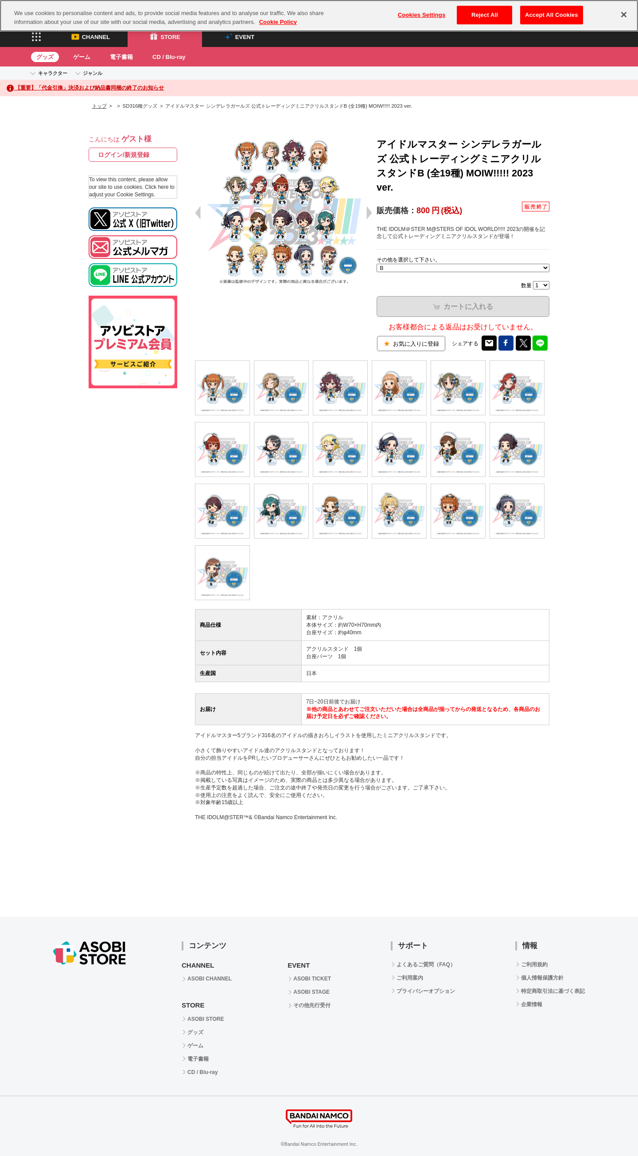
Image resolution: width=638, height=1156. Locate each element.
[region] (319, 15)
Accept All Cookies (551, 15)
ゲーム (81, 57)
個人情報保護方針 (542, 978)
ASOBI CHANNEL (209, 979)
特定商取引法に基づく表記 (553, 991)
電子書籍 (121, 57)
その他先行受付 (312, 1005)
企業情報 (531, 1004)
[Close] (624, 14)
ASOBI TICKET (312, 979)
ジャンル (92, 73)
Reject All (484, 15)
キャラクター (52, 73)
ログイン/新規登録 (123, 154)
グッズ (45, 57)
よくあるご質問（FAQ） (426, 964)
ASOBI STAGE (311, 992)
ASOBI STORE (205, 1019)
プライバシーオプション (426, 991)
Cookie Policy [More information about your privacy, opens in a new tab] (278, 22)
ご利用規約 (534, 964)
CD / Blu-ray (168, 57)
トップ (99, 106)
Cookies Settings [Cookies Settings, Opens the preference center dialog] (422, 15)
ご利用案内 (410, 978)
